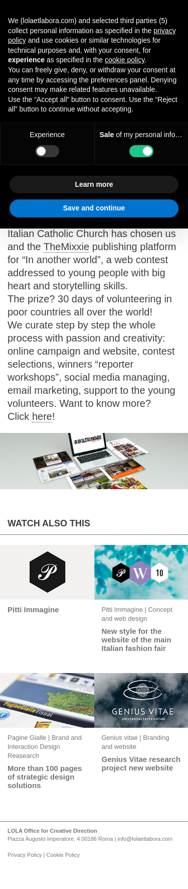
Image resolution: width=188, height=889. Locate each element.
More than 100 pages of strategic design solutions (45, 777)
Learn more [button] (94, 184)
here (42, 416)
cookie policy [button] (124, 60)
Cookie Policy (63, 855)
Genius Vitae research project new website (141, 763)
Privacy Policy (25, 855)
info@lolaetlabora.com (144, 839)
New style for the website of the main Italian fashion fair (136, 639)
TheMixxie (66, 246)
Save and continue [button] (94, 208)
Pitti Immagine (33, 609)
